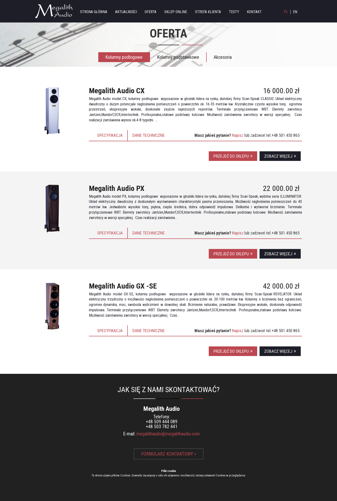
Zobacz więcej (278, 156)
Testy (234, 12)
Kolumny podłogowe (124, 57)
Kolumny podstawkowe (178, 57)
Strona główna (93, 12)
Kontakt (254, 12)
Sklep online (175, 12)
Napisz (238, 135)
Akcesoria (223, 57)
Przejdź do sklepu (231, 156)
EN (295, 12)
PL (286, 12)
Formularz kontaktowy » (168, 454)
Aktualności (126, 12)
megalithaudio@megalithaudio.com (168, 434)
